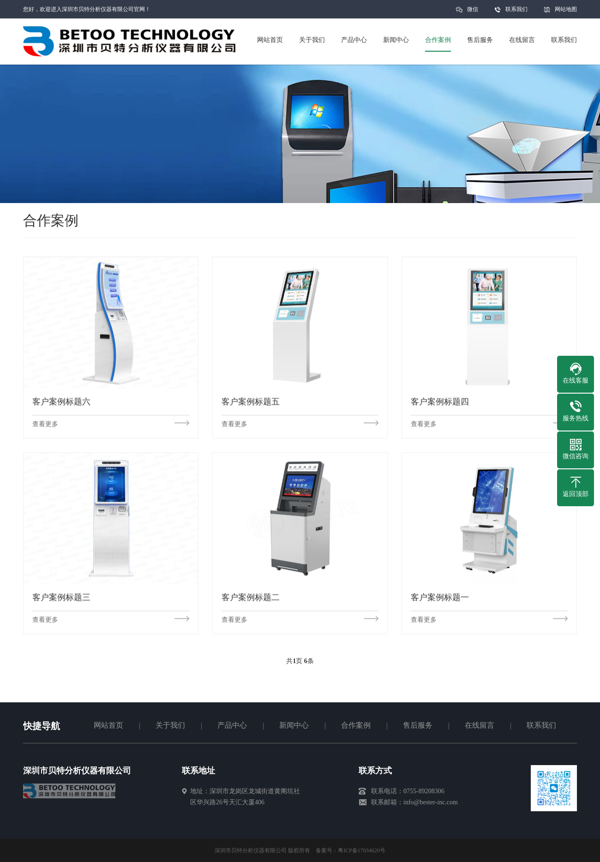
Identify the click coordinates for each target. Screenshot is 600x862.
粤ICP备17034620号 (361, 850)
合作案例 (356, 725)
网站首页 (108, 725)
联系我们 (516, 9)
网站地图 (566, 9)
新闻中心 (294, 725)
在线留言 (479, 725)
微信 (472, 12)
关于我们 (170, 725)
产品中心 (232, 725)
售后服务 (417, 725)
